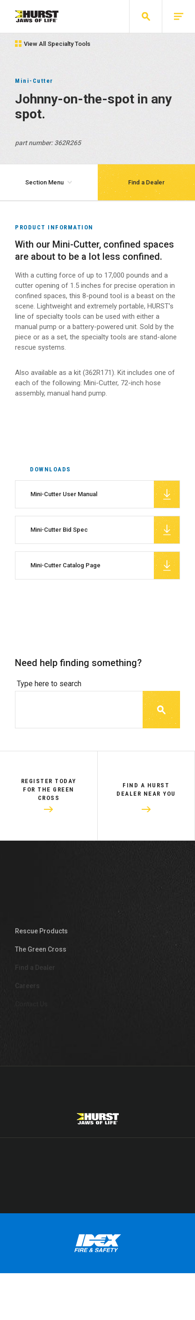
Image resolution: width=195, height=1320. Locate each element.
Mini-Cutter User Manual (105, 506)
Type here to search (49, 695)
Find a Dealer (146, 182)
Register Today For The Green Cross (48, 801)
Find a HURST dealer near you (146, 801)
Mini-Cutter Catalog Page (105, 577)
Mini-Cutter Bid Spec (105, 541)
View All (52, 43)
